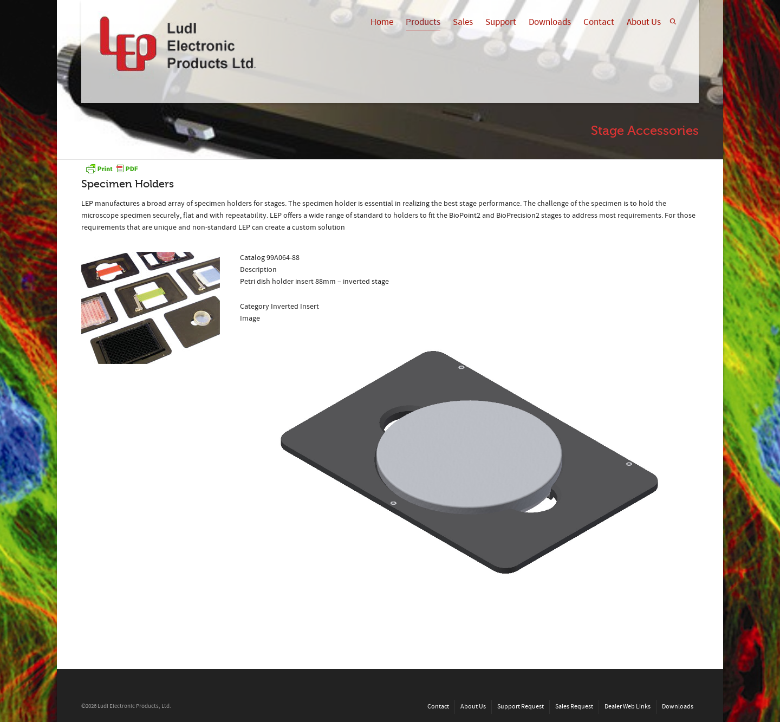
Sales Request (574, 707)
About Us (644, 22)
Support (500, 22)
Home (381, 22)
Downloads (550, 22)
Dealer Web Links (627, 707)
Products (423, 23)
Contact (598, 22)
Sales (463, 22)
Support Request (520, 707)
